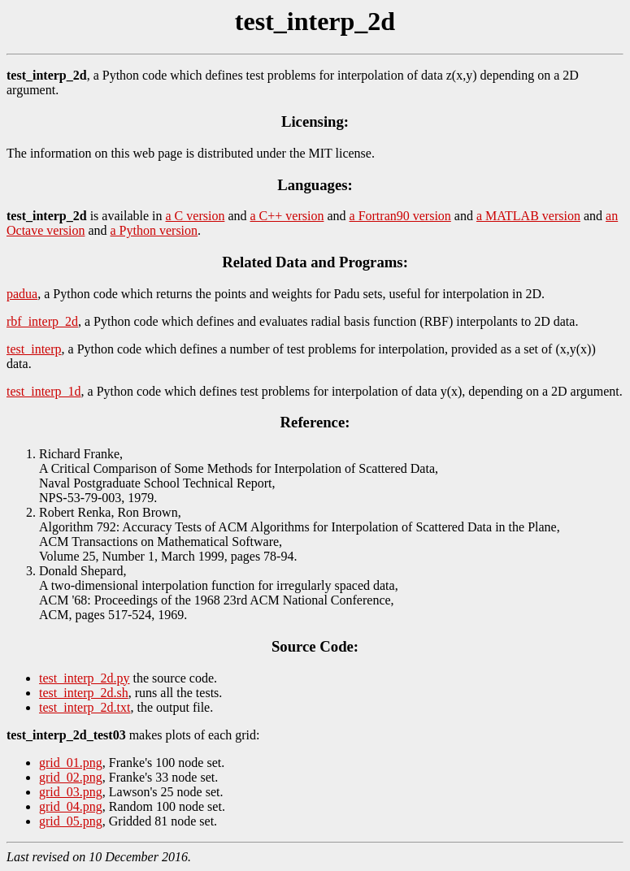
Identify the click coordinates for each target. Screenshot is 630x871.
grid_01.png (70, 762)
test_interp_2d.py (84, 678)
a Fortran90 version (400, 216)
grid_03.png (70, 792)
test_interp (34, 349)
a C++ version (287, 216)
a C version (195, 216)
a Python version (154, 230)
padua (22, 294)
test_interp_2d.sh (83, 693)
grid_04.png (70, 806)
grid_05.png (70, 821)
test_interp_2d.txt (84, 707)
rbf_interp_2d (42, 321)
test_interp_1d (44, 391)
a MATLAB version (528, 216)
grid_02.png (70, 777)
